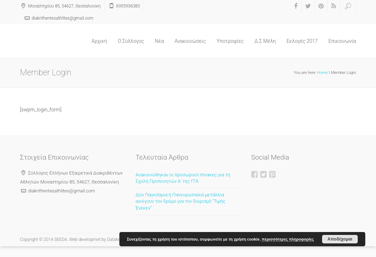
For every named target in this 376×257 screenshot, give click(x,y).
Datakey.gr (117, 239)
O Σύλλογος (131, 41)
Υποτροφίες (230, 41)
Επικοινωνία (342, 41)
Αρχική (99, 41)
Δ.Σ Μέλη (265, 41)
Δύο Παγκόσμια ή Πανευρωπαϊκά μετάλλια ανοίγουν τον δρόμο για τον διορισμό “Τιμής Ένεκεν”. (180, 201)
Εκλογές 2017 (302, 41)
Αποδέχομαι (339, 239)
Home (322, 72)
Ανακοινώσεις (190, 41)
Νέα (159, 41)
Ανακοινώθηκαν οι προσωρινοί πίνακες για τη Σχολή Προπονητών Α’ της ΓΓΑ (182, 178)
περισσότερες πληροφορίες (288, 239)
